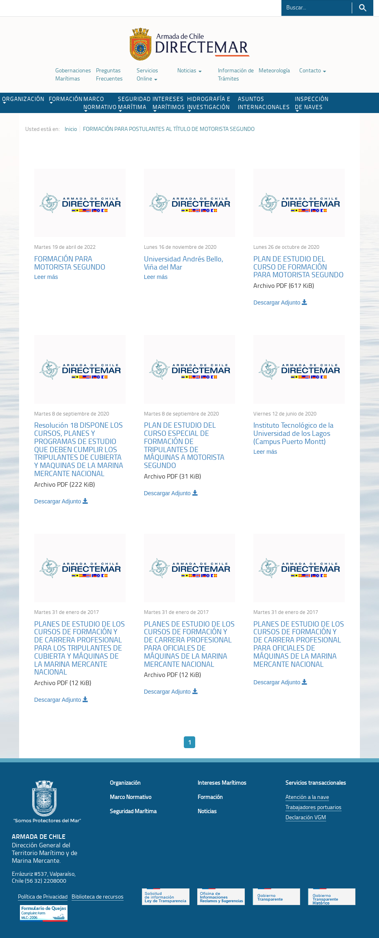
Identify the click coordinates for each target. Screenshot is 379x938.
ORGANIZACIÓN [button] (23, 99)
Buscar (362, 8)
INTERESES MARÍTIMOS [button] (168, 103)
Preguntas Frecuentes (109, 74)
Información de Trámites (236, 74)
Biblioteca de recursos (98, 896)
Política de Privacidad (43, 896)
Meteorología (274, 70)
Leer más (46, 277)
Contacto (312, 70)
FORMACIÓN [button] (65, 99)
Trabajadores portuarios (313, 807)
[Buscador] (316, 7)
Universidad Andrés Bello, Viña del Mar (183, 263)
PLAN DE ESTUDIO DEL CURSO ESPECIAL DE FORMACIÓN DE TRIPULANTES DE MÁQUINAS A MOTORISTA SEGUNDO (184, 445)
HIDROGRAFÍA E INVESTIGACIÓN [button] (209, 103)
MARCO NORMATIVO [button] (99, 103)
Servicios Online (147, 74)
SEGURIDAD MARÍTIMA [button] (134, 103)
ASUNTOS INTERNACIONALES (264, 103)
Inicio (71, 129)
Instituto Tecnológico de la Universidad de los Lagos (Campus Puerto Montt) (293, 433)
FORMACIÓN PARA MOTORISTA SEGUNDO (69, 263)
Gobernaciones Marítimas (73, 74)
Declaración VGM (305, 817)
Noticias (189, 70)
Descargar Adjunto (280, 302)
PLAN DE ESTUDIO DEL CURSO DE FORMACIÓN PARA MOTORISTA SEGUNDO (298, 267)
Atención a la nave (307, 797)
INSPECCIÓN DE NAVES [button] (312, 103)
